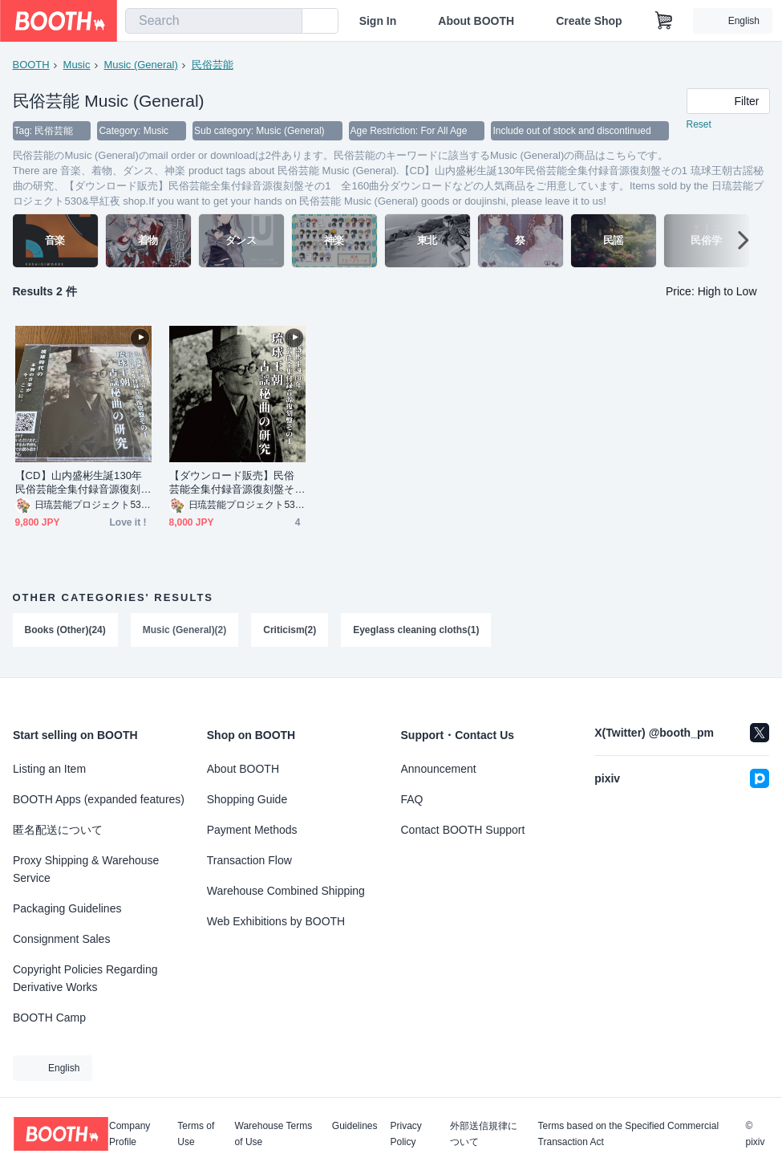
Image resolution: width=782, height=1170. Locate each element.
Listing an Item (49, 768)
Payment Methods (252, 829)
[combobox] (213, 21)
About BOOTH (476, 20)
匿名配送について (58, 829)
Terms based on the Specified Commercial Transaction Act (628, 1134)
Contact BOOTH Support (463, 829)
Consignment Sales (61, 938)
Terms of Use (195, 1134)
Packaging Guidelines (67, 908)
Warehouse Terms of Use (274, 1134)
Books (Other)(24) (65, 630)
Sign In (378, 20)
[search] (286, 21)
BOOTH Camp (49, 1017)
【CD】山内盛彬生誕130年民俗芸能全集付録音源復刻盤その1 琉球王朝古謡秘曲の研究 (82, 483)
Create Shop (589, 20)
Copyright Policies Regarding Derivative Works (85, 978)
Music (77, 65)
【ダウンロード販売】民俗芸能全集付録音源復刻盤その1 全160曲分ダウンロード (233, 483)
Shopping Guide (247, 799)
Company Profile (129, 1134)
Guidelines (355, 1126)
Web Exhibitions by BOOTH (276, 921)
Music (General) (140, 65)
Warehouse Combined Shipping (286, 890)
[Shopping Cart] (664, 21)
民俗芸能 (212, 65)
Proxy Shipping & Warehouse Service (86, 869)
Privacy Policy (406, 1134)
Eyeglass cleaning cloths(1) (417, 630)
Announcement (438, 768)
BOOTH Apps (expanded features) (98, 799)
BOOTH (31, 65)
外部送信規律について (483, 1134)
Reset (699, 125)
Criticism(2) (290, 630)
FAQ (412, 799)
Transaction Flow (249, 860)
